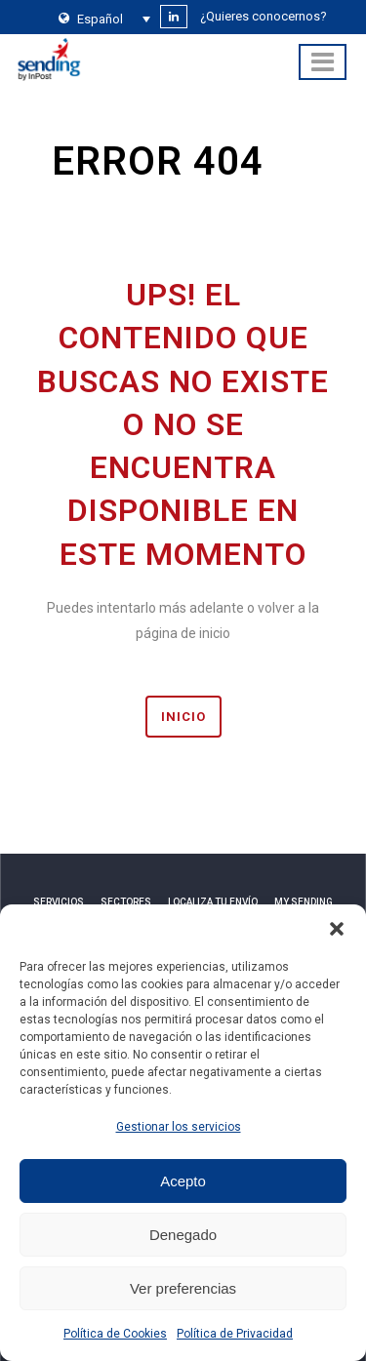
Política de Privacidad (235, 1334)
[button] (336, 929)
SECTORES (126, 902)
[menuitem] (99, 18)
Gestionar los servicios (178, 1127)
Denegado (183, 1234)
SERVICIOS (58, 902)
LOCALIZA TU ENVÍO (213, 902)
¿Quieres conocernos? (263, 16)
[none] (99, 18)
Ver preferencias (183, 1288)
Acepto (183, 1181)
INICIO (183, 716)
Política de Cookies (115, 1334)
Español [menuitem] (100, 19)
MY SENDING (303, 902)
